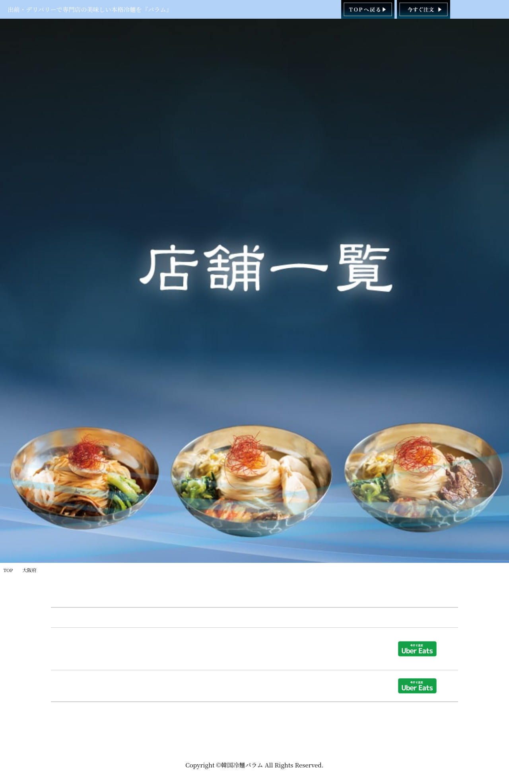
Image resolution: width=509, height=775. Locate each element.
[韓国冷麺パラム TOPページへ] (368, 9)
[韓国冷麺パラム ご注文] (424, 9)
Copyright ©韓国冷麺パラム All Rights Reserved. (254, 765)
